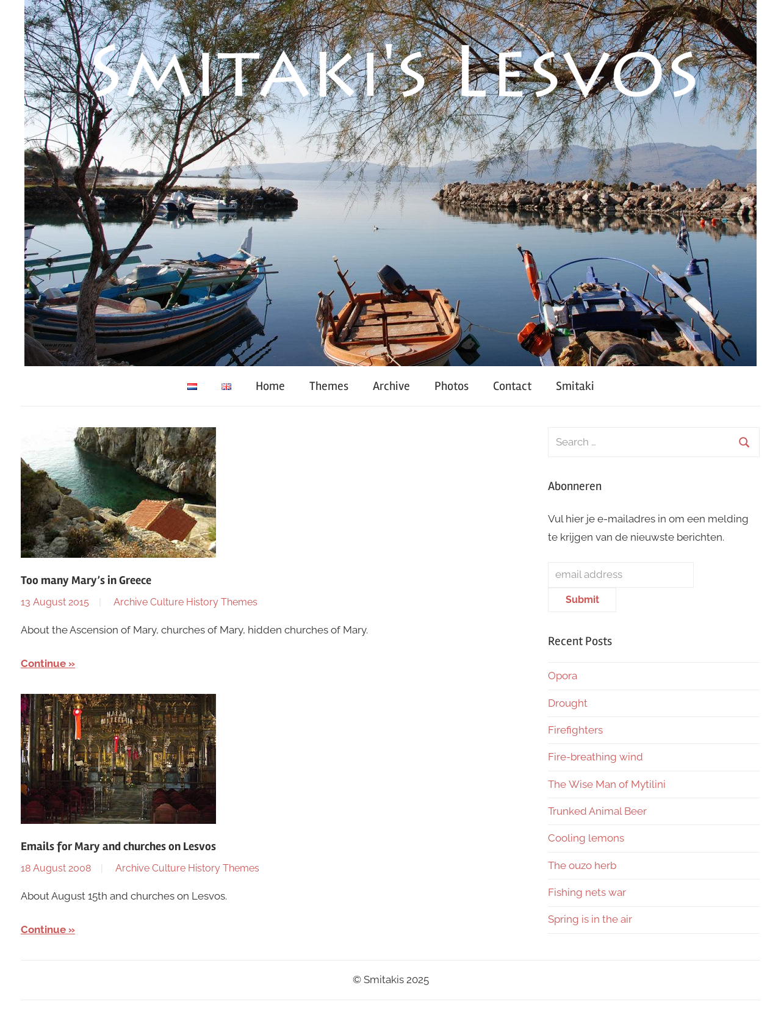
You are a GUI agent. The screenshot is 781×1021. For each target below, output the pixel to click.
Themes (328, 386)
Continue (43, 663)
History (202, 602)
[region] (390, 183)
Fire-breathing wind (595, 757)
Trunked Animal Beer (598, 811)
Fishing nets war (587, 892)
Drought (568, 703)
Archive (391, 386)
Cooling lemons (586, 838)
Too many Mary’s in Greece (86, 580)
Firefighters (575, 730)
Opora (562, 675)
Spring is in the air (591, 919)
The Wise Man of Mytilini (607, 784)
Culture (167, 602)
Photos (451, 386)
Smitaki (575, 386)
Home (270, 386)
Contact (512, 386)
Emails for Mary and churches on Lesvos (118, 846)
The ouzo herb (582, 865)
